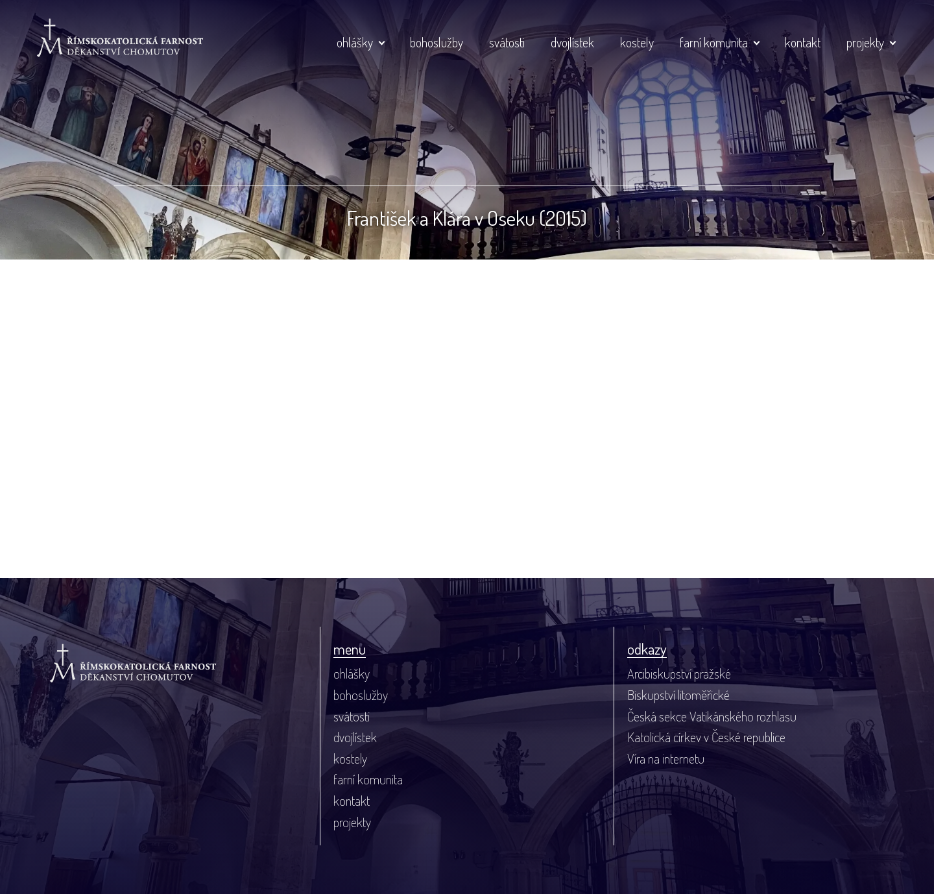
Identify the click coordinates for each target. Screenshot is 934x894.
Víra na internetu (665, 758)
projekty (865, 42)
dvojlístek (572, 42)
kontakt (802, 42)
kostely (637, 42)
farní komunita (714, 42)
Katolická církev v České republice (706, 737)
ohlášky (355, 42)
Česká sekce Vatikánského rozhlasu (711, 716)
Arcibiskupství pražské (679, 673)
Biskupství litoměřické (678, 694)
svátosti (507, 42)
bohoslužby (436, 42)
